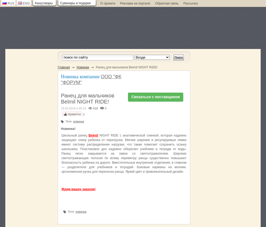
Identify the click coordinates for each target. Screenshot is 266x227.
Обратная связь (166, 3)
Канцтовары (44, 3)
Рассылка (190, 3)
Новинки (83, 67)
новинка (78, 121)
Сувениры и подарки (75, 3)
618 (95, 108)
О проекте (107, 3)
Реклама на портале (135, 3)
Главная (64, 67)
